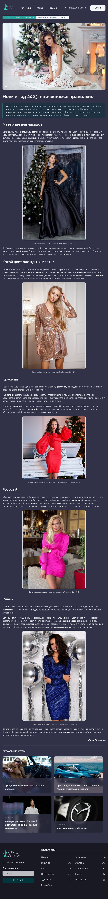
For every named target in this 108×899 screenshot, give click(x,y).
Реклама (53, 8)
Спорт (56, 868)
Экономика (90, 857)
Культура (56, 863)
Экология (90, 863)
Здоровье (56, 879)
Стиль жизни (90, 868)
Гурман (90, 874)
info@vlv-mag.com (13, 862)
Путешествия (56, 874)
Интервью (56, 857)
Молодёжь (56, 885)
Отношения (90, 879)
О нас (40, 8)
